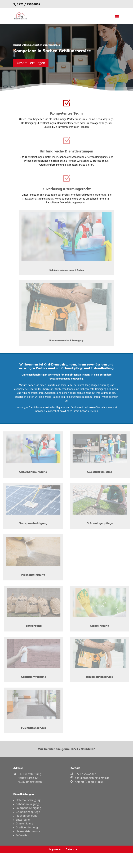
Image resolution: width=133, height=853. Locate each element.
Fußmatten (22, 835)
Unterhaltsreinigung (28, 800)
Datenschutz (73, 849)
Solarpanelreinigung (28, 807)
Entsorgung (23, 819)
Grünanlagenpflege (28, 811)
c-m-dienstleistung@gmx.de (92, 777)
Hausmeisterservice (28, 831)
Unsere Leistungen (31, 63)
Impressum (55, 849)
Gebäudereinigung (27, 804)
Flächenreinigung (26, 815)
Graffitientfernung (27, 827)
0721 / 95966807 (28, 4)
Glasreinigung (24, 823)
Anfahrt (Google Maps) (89, 781)
